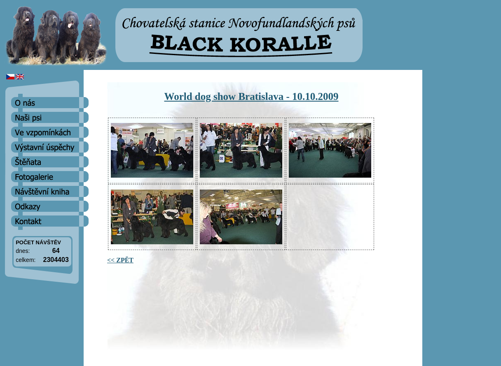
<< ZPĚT (120, 260)
